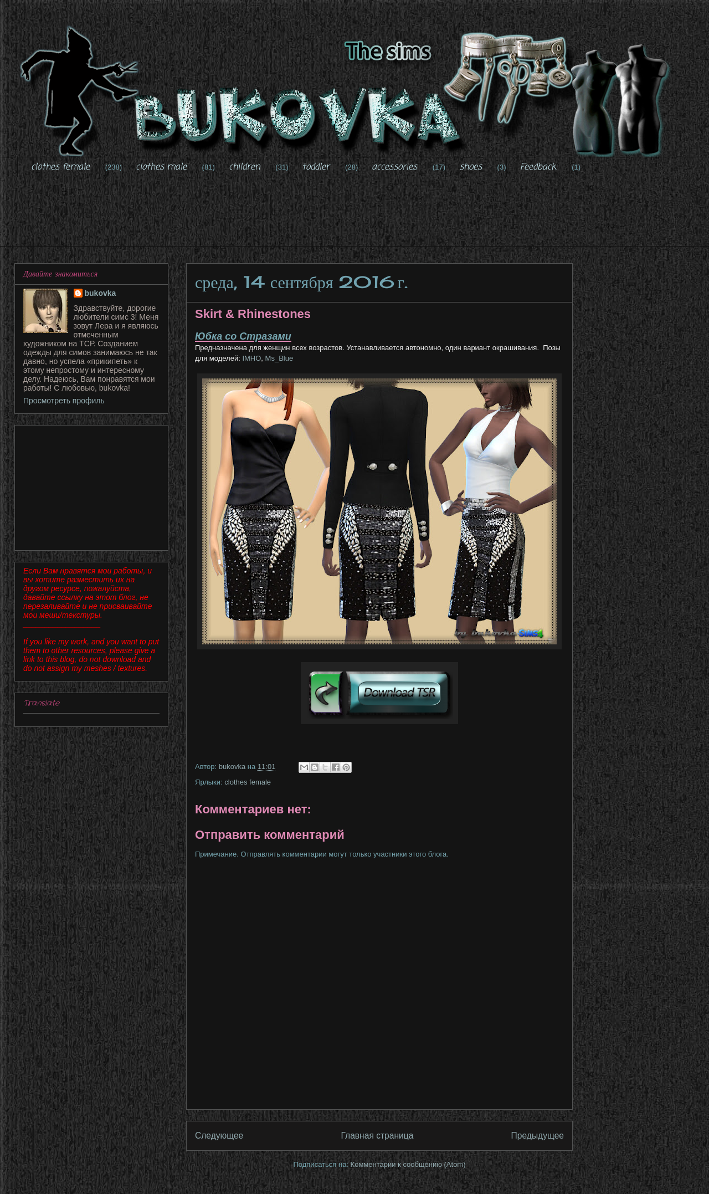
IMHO (250, 358)
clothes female (60, 167)
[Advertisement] (357, 219)
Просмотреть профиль (64, 400)
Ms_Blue (279, 358)
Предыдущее (537, 1135)
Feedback (538, 167)
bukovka (100, 293)
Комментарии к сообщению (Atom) (408, 1164)
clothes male (161, 167)
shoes (470, 167)
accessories (394, 167)
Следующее (219, 1135)
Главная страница (377, 1135)
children (244, 167)
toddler (316, 167)
